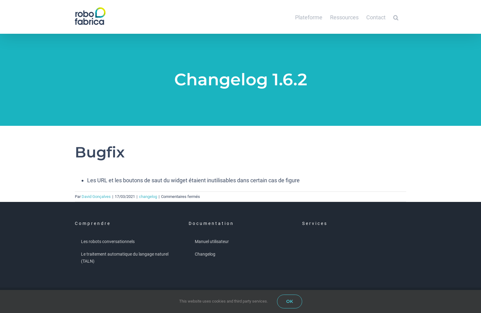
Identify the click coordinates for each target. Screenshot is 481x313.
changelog (148, 196)
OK (289, 301)
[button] (395, 17)
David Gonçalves (96, 196)
